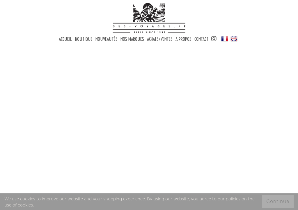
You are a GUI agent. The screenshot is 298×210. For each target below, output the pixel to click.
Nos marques (132, 39)
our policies (229, 199)
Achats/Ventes (160, 39)
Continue (277, 201)
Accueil (65, 39)
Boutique (84, 39)
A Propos (183, 39)
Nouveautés (106, 39)
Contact (201, 39)
